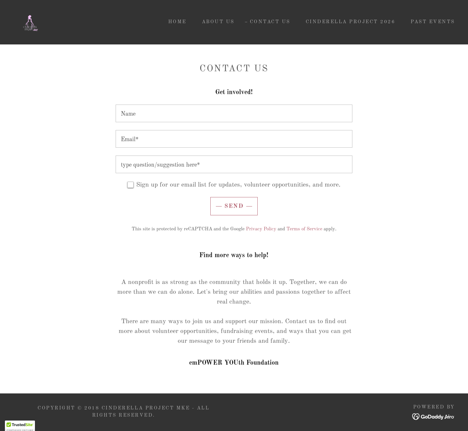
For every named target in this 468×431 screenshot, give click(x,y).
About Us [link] (218, 22)
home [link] (177, 22)
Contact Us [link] (270, 22)
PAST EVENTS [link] (433, 22)
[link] (30, 22)
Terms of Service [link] (304, 229)
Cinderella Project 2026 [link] (350, 22)
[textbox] (234, 113)
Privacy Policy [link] (261, 229)
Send (234, 206)
